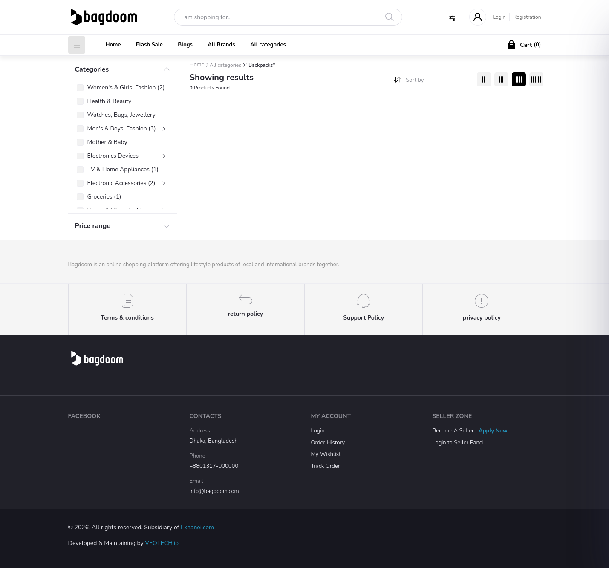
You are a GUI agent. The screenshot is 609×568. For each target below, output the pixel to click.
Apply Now (493, 431)
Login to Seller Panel (458, 443)
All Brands (221, 45)
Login (499, 17)
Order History (328, 443)
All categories (268, 45)
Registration (527, 17)
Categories (92, 69)
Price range (93, 226)
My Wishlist (326, 454)
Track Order (325, 466)
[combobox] (438, 82)
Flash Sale (149, 45)
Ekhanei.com (197, 527)
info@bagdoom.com (214, 491)
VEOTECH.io (162, 543)
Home (113, 45)
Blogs (185, 45)
